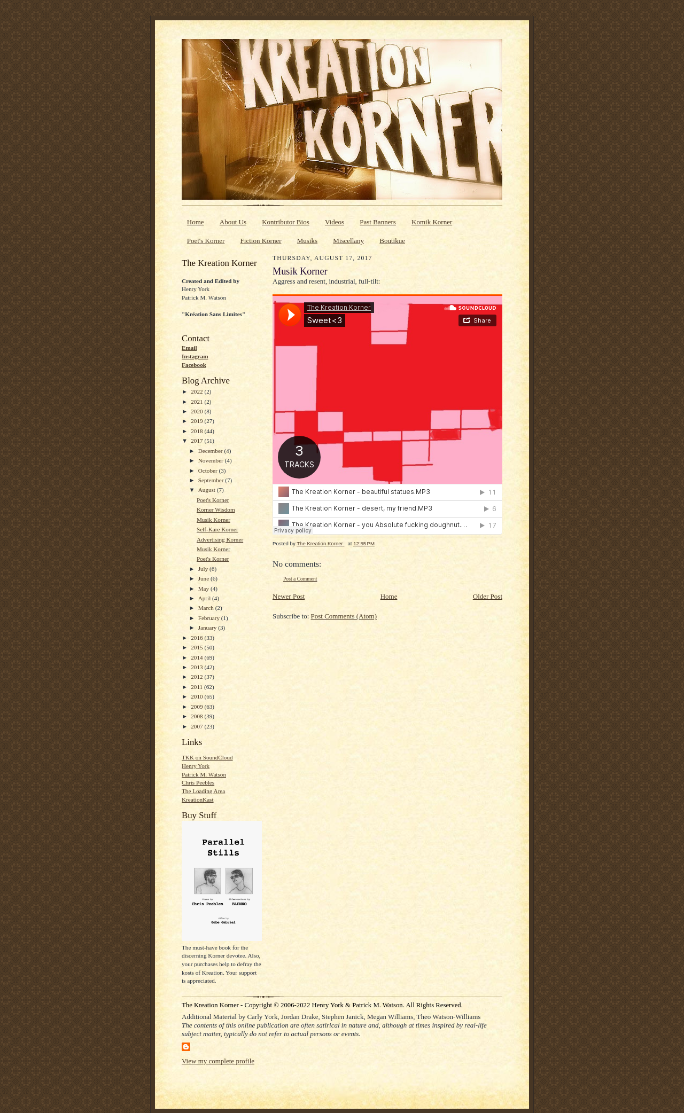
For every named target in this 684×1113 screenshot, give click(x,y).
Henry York (195, 766)
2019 (197, 421)
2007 (197, 726)
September (212, 480)
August (207, 490)
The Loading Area (203, 791)
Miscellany (348, 241)
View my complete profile (218, 1061)
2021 (197, 401)
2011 (197, 687)
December (211, 451)
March (206, 608)
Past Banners (378, 222)
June (204, 578)
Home (195, 222)
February (209, 618)
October (208, 470)
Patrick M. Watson (204, 774)
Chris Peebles (198, 782)
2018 (197, 431)
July (203, 569)
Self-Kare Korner (217, 529)
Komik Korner (431, 222)
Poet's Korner (206, 241)
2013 (197, 667)
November (211, 460)
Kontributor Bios (285, 222)
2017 (197, 440)
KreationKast (198, 799)
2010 (197, 696)
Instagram (195, 356)
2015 (197, 647)
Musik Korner (213, 519)
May (204, 588)
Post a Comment (300, 579)
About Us (233, 222)
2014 (197, 657)
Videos (334, 222)
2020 (197, 411)
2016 (197, 637)
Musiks (307, 241)
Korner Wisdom (216, 509)
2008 (197, 716)
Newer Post (289, 596)
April (205, 598)
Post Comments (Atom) (344, 616)
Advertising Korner (220, 539)
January (208, 627)
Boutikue (392, 241)
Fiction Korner (261, 241)
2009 (197, 706)
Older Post (487, 596)
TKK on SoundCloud (207, 757)
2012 (197, 676)
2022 (197, 391)
